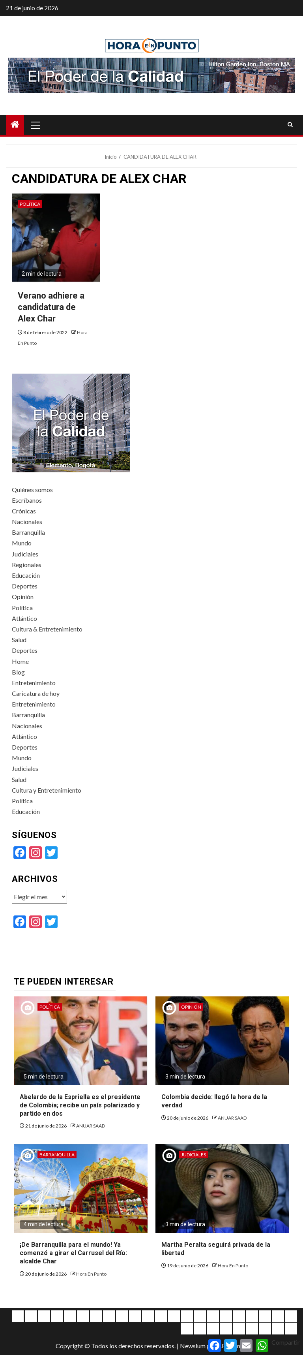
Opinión (23, 596)
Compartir (285, 1342)
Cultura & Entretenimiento (47, 629)
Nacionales (27, 521)
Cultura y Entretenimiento (46, 790)
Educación (26, 575)
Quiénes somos (32, 489)
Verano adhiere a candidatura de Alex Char (51, 307)
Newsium (193, 1345)
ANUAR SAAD (90, 1126)
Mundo (22, 543)
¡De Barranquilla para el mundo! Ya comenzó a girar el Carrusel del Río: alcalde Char (73, 1253)
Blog (18, 672)
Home (20, 661)
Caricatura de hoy (36, 693)
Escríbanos (27, 500)
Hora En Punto (91, 1274)
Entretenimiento (34, 682)
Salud (19, 639)
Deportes (24, 586)
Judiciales (25, 554)
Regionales (26, 564)
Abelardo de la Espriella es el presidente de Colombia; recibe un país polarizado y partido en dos (80, 1105)
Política (30, 204)
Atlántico (24, 618)
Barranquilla (28, 532)
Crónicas (24, 511)
